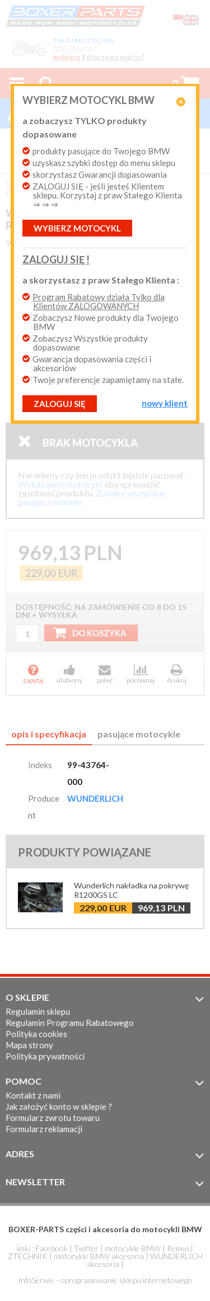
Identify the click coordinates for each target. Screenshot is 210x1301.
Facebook (51, 1248)
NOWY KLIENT (165, 403)
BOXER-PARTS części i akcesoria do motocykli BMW (105, 1229)
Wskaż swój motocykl (60, 484)
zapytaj (34, 674)
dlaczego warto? (115, 57)
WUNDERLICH (95, 798)
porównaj (140, 674)
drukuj (176, 674)
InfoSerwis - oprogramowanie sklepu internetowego (105, 1280)
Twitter (86, 1248)
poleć (105, 674)
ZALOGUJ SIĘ (60, 404)
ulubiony (69, 674)
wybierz (67, 57)
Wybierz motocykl (77, 228)
